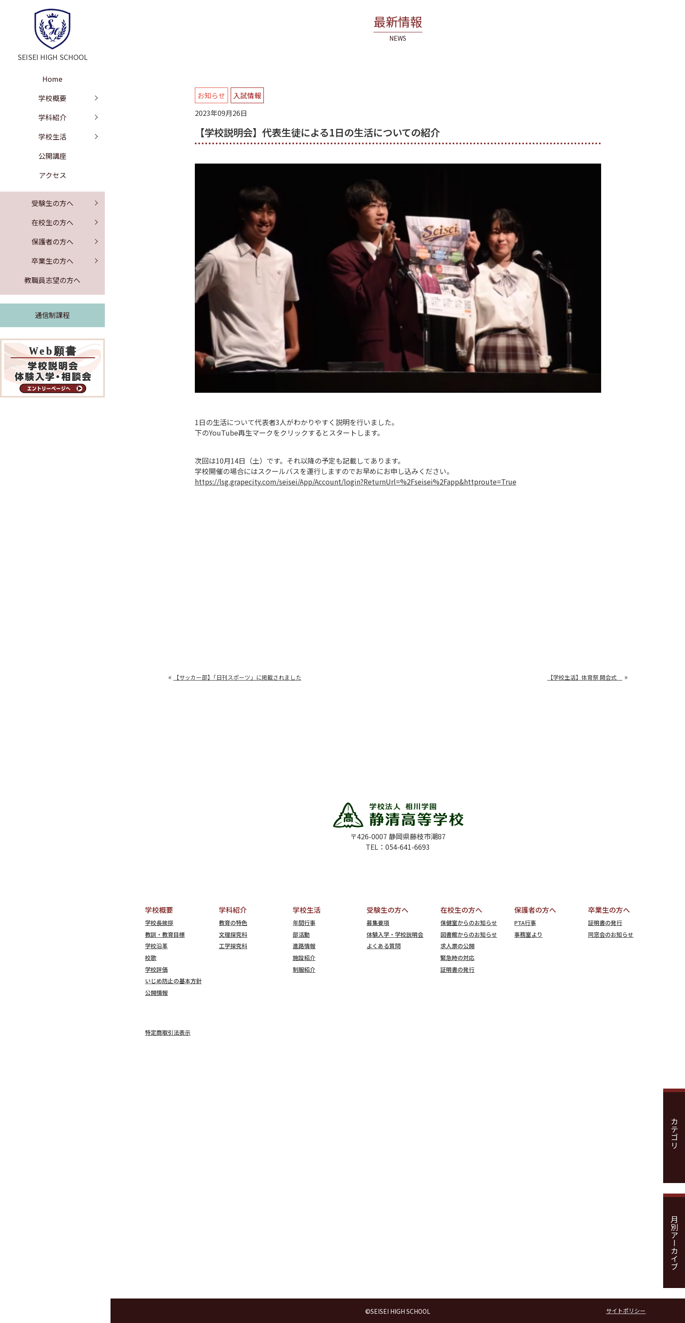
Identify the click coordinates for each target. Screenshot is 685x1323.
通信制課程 (52, 315)
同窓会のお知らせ (610, 934)
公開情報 (156, 992)
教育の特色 (233, 922)
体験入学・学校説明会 (395, 934)
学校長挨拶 (159, 922)
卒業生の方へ (52, 260)
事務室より (528, 934)
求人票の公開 (457, 946)
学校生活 (52, 136)
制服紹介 (304, 969)
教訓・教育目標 (165, 934)
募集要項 (378, 922)
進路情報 (304, 946)
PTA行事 (525, 922)
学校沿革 (156, 946)
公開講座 (52, 155)
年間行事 (304, 922)
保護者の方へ (52, 241)
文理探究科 (233, 934)
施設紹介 (304, 957)
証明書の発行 (457, 969)
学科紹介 (52, 117)
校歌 (150, 957)
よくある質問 (384, 946)
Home (52, 78)
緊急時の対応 (457, 957)
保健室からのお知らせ (468, 922)
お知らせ (211, 95)
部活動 (301, 934)
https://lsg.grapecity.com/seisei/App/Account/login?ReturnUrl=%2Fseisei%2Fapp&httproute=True (355, 481)
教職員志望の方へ (52, 280)
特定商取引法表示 (167, 1032)
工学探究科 (233, 946)
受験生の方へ (52, 203)
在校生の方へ (52, 222)
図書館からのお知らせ (468, 934)
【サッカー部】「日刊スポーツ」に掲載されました (237, 677)
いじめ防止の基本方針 (173, 981)
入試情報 (247, 95)
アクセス (52, 175)
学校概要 (52, 98)
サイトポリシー (626, 1311)
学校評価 (156, 969)
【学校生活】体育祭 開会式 (585, 677)
